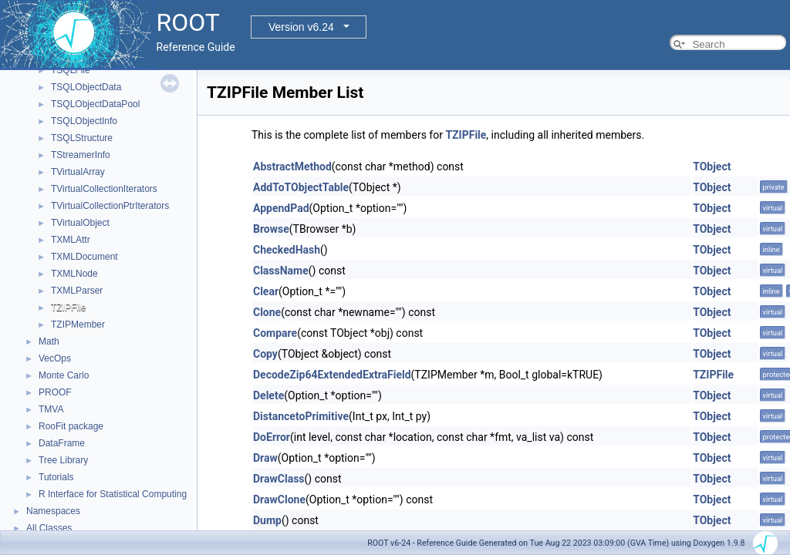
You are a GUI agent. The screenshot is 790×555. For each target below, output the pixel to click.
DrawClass (279, 479)
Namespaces (53, 511)
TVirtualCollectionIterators (104, 188)
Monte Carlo (64, 375)
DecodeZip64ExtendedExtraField (332, 374)
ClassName (281, 270)
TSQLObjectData (86, 87)
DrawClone (279, 499)
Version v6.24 (301, 27)
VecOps (55, 358)
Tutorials (56, 477)
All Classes (49, 528)
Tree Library (63, 460)
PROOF (55, 392)
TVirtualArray (78, 171)
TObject (712, 166)
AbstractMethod (292, 166)
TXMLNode (74, 273)
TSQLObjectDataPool (95, 104)
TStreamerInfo (80, 155)
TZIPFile (68, 307)
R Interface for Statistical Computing (113, 494)
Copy (265, 354)
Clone (267, 312)
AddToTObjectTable (301, 187)
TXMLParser (77, 290)
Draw (265, 458)
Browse (271, 229)
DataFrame (62, 443)
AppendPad (281, 208)
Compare (275, 333)
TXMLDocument (84, 256)
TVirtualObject (80, 222)
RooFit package (71, 426)
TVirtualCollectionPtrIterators (110, 205)
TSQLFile (70, 70)
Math (49, 341)
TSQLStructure (82, 138)
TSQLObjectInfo (84, 121)
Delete (268, 395)
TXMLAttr (70, 239)
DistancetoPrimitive (301, 416)
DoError (271, 437)
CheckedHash (286, 250)
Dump (267, 520)
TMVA (51, 409)
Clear (266, 291)
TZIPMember (78, 324)
